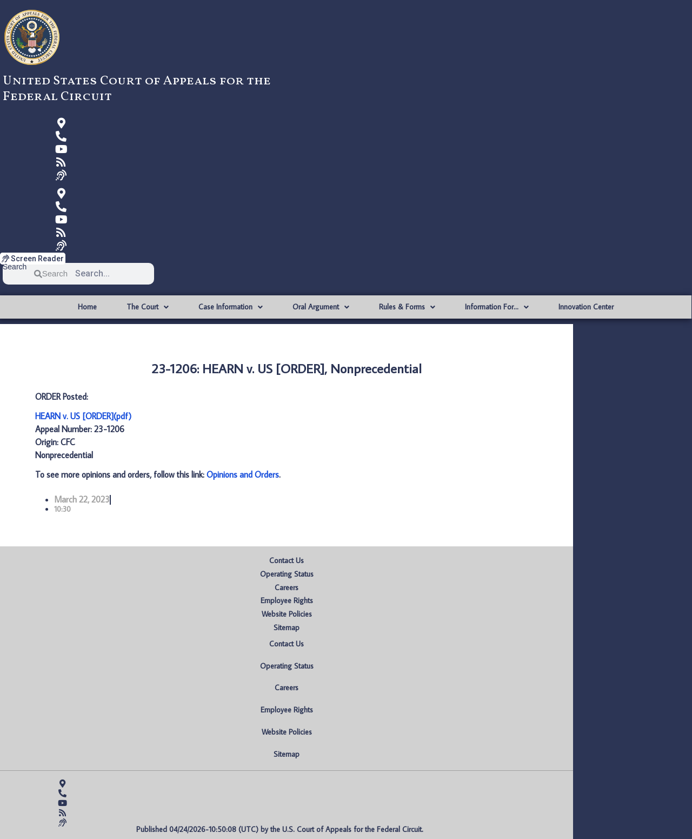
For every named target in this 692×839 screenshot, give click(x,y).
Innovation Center (586, 307)
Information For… (497, 307)
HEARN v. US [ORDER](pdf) (83, 416)
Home (87, 307)
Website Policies (287, 614)
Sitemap (287, 627)
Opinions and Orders (243, 474)
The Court (148, 307)
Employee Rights (287, 600)
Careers (286, 587)
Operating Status (287, 574)
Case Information (230, 307)
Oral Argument (320, 307)
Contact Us (286, 560)
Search (14, 267)
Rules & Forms (407, 307)
